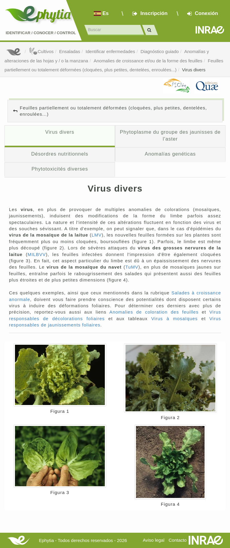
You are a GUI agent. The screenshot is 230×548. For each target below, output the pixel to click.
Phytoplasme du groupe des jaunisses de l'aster (170, 135)
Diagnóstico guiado (159, 51)
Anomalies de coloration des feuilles (154, 311)
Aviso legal (153, 540)
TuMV (131, 267)
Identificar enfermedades (110, 51)
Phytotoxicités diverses (59, 168)
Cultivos (41, 51)
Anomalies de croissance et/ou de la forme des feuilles (148, 60)
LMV (97, 234)
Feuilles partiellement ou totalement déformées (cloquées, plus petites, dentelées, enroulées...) (113, 111)
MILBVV (37, 254)
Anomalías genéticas (170, 153)
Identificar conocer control (41, 33)
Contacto (178, 540)
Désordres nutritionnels (59, 153)
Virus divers (193, 69)
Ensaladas (69, 51)
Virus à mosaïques (174, 318)
